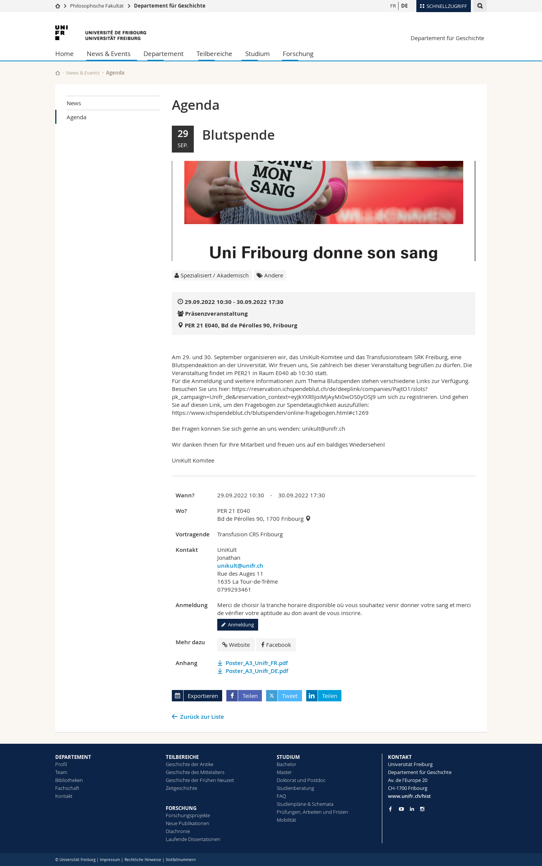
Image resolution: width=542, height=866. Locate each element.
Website (236, 644)
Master (284, 772)
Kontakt (63, 796)
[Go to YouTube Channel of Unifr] (401, 809)
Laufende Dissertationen (193, 839)
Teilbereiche (214, 53)
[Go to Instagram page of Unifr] (422, 809)
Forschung (298, 53)
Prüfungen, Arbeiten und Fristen (312, 811)
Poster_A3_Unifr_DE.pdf (257, 671)
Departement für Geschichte (170, 5)
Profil (61, 764)
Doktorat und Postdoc (301, 780)
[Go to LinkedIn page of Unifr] (412, 809)
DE (404, 5)
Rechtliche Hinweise (143, 859)
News (74, 103)
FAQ (281, 796)
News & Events (109, 53)
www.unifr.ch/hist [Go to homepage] (409, 796)
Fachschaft (67, 788)
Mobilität (286, 819)
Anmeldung (237, 624)
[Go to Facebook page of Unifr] (390, 808)
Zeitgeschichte (181, 788)
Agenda (76, 117)
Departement (163, 53)
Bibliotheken (69, 780)
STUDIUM (288, 757)
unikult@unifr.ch (240, 566)
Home (64, 53)
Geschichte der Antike (189, 764)
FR (393, 5)
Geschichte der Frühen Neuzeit (200, 780)
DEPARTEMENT (73, 757)
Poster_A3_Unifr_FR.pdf (257, 663)
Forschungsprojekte (188, 815)
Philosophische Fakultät (97, 5)
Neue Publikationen (187, 823)
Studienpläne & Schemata (305, 804)
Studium (257, 53)
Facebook (276, 644)
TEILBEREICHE (182, 757)
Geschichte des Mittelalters (195, 772)
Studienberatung (295, 788)
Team (61, 772)
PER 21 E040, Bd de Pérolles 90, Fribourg (241, 325)
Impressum (110, 859)
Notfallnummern (181, 859)
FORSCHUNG (181, 808)
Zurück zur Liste (202, 717)
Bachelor (286, 764)
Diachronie (178, 831)
